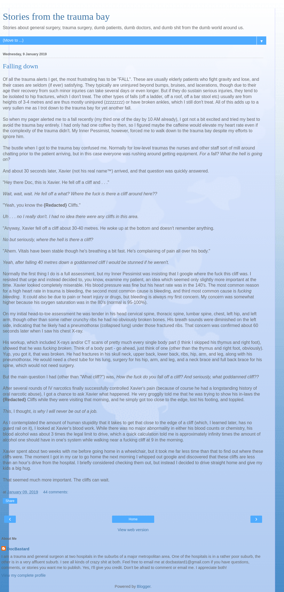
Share (10, 501)
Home (133, 519)
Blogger (144, 586)
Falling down (20, 66)
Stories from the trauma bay (56, 16)
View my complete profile (23, 575)
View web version (133, 530)
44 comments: (55, 492)
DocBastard (18, 549)
